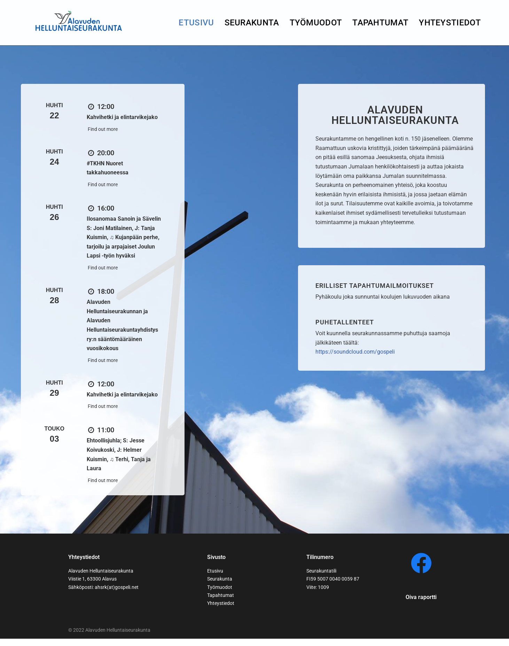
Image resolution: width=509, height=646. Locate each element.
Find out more (103, 129)
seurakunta (252, 22)
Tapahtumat (380, 22)
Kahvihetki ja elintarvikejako (122, 117)
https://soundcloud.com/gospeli (355, 354)
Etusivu (196, 22)
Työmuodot (316, 22)
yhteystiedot (450, 22)
